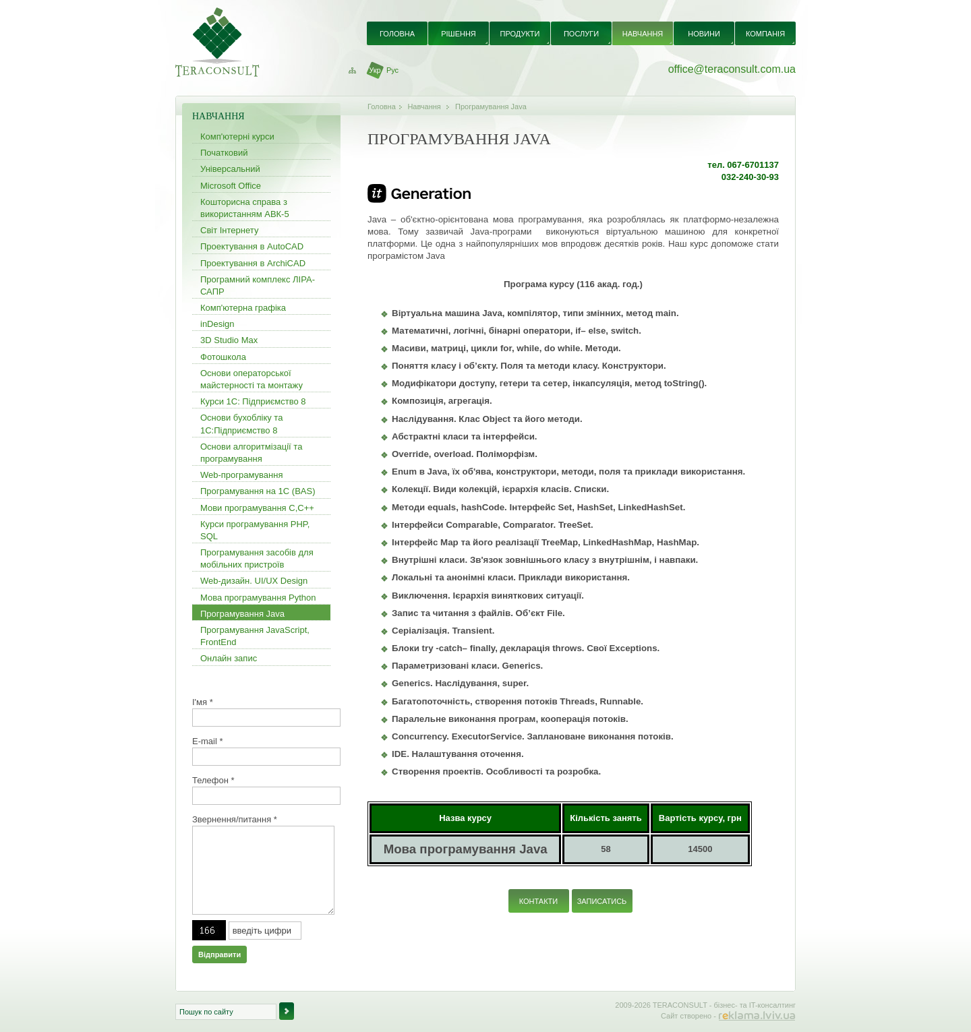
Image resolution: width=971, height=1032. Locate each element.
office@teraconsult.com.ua (732, 69)
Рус (392, 70)
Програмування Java (491, 106)
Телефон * (213, 780)
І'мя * (202, 702)
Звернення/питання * (234, 819)
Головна (381, 106)
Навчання (423, 106)
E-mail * (207, 741)
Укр (374, 70)
